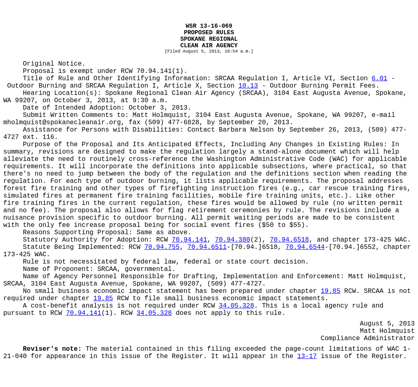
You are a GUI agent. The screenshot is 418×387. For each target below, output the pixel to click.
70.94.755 (162, 247)
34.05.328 (236, 306)
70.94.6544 (305, 247)
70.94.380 (232, 240)
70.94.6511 (207, 247)
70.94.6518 (289, 240)
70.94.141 (189, 240)
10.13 (248, 86)
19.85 (330, 291)
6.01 (379, 78)
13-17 (307, 356)
